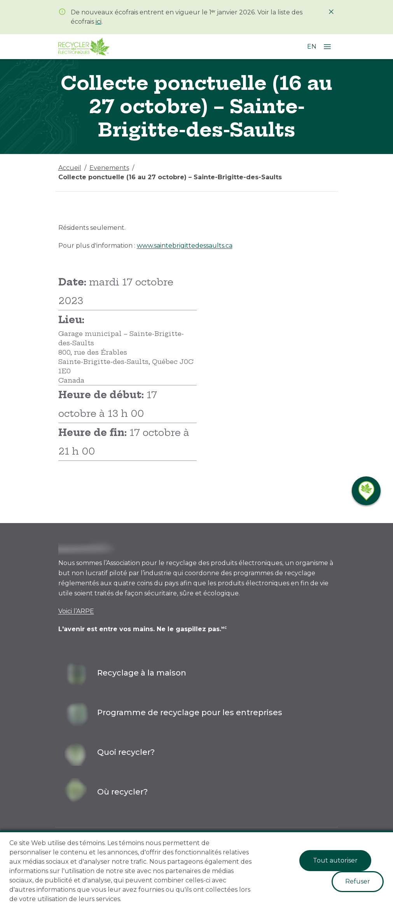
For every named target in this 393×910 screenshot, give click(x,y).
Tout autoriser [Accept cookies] (335, 860)
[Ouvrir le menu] (327, 46)
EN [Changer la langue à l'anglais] (311, 46)
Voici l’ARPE (76, 611)
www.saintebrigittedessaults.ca (184, 245)
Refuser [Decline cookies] (357, 881)
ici (98, 21)
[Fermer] (331, 12)
